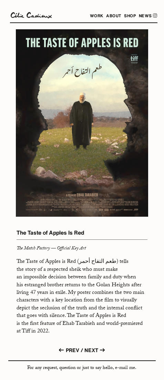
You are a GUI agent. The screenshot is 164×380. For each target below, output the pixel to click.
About (113, 15)
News (148, 15)
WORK (96, 15)
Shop (130, 15)
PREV (68, 353)
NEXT (95, 351)
